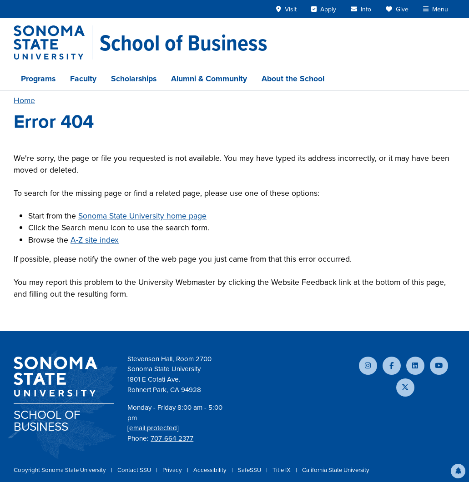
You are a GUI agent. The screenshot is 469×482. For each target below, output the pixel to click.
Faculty (83, 78)
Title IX (282, 470)
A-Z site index (95, 240)
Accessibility (210, 470)
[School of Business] (183, 42)
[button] (458, 471)
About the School (293, 78)
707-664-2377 (172, 438)
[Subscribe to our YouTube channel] (439, 366)
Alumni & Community (209, 78)
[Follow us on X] (405, 387)
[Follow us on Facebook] (392, 366)
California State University (335, 470)
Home (24, 100)
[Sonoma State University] (53, 42)
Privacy (172, 470)
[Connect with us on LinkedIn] (415, 366)
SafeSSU (250, 470)
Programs (38, 78)
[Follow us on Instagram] (368, 366)
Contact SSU (134, 470)
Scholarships (133, 78)
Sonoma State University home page (142, 216)
